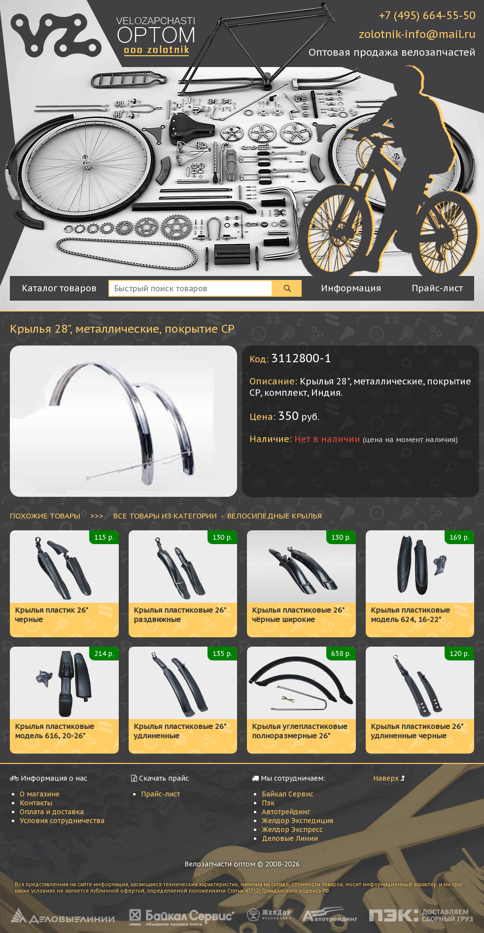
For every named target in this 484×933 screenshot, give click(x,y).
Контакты (36, 802)
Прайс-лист (160, 794)
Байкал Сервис (287, 794)
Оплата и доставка (52, 811)
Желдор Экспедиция (297, 820)
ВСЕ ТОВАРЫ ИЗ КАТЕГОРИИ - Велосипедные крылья (217, 515)
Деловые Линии (290, 838)
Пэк (268, 802)
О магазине (40, 794)
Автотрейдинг (286, 811)
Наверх (386, 778)
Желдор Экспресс (292, 829)
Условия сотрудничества (62, 820)
